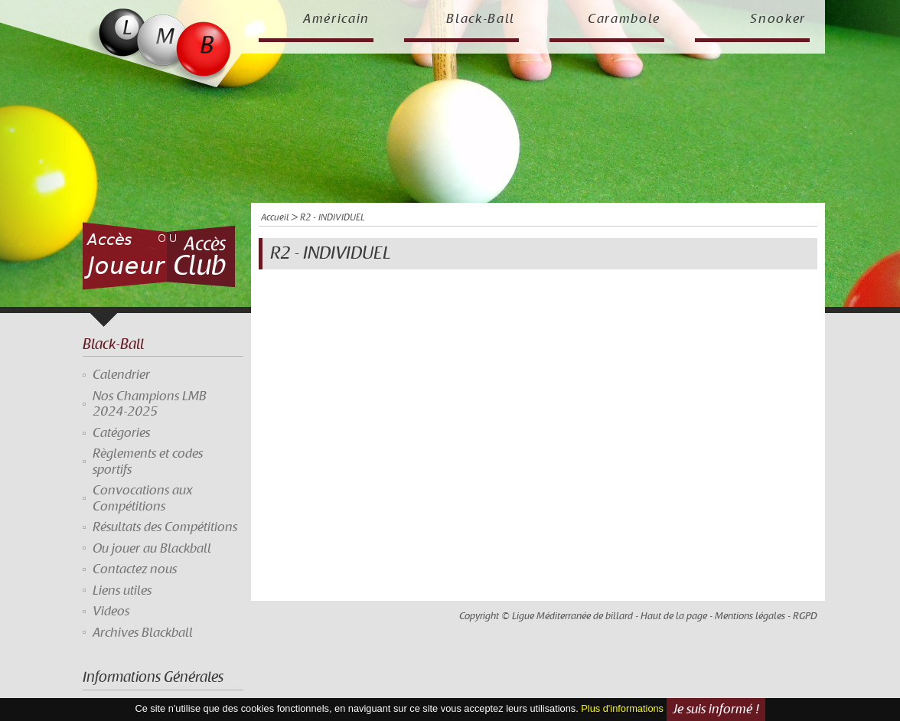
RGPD (805, 616)
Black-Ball (480, 19)
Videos (111, 611)
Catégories (121, 433)
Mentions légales (750, 616)
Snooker (778, 19)
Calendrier (121, 375)
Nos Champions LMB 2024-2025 (150, 404)
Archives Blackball (143, 633)
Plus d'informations (622, 708)
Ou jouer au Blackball (152, 548)
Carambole (624, 19)
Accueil (275, 218)
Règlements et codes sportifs (148, 461)
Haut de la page (674, 616)
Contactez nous (135, 569)
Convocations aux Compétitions (143, 498)
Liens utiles (122, 591)
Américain (336, 19)
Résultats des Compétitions (165, 527)
